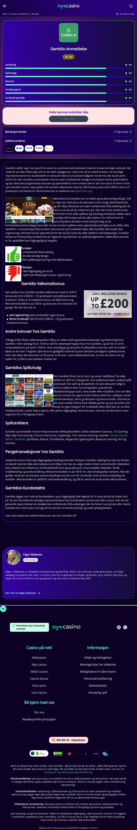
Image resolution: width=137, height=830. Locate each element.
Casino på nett (39, 647)
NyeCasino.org (83, 191)
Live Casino (39, 692)
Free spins (39, 685)
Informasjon (98, 647)
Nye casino (39, 664)
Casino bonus (39, 678)
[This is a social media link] (119, 627)
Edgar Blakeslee (32, 554)
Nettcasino (39, 657)
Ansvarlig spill (98, 692)
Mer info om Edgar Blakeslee (22, 592)
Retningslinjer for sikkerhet (98, 664)
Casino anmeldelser (19, 14)
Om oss (39, 712)
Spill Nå (68, 118)
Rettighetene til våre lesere (98, 671)
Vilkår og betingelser (98, 657)
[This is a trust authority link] (78, 754)
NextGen (20, 439)
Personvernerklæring (98, 678)
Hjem (5, 14)
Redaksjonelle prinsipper (39, 719)
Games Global (118, 435)
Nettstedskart (98, 685)
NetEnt (9, 439)
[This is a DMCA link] (58, 754)
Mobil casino (39, 671)
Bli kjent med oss (39, 702)
